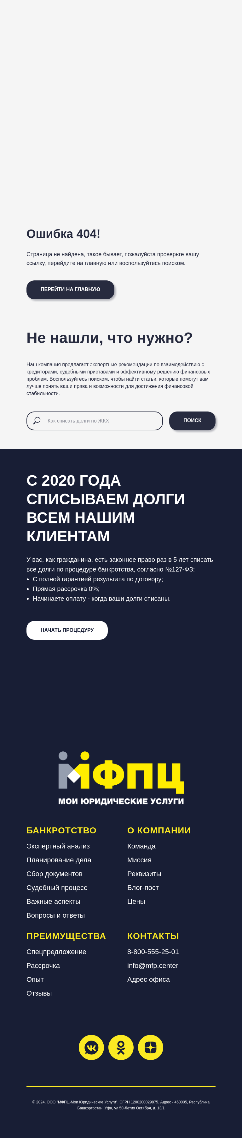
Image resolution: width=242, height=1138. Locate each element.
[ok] (121, 1047)
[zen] (150, 1047)
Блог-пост (143, 888)
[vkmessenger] (91, 1047)
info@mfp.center (152, 966)
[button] (67, 630)
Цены (136, 901)
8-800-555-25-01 (153, 952)
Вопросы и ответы (55, 915)
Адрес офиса (148, 979)
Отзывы (39, 993)
